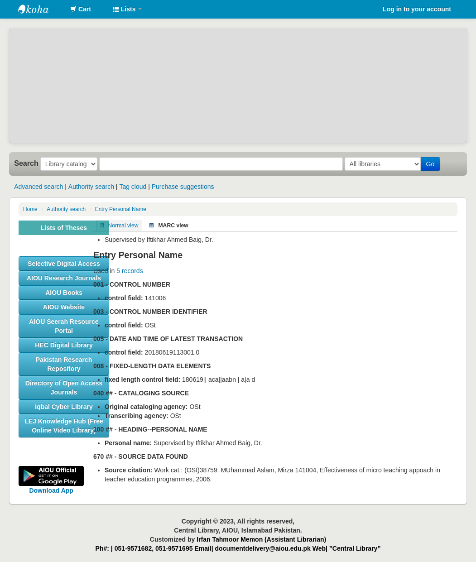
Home (30, 209)
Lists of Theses (64, 227)
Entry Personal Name (120, 209)
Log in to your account (417, 9)
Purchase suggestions (183, 186)
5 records (129, 270)
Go (430, 164)
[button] (80, 9)
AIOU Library (40, 9)
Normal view (123, 225)
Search (26, 163)
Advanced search (38, 186)
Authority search (91, 186)
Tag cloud (132, 186)
